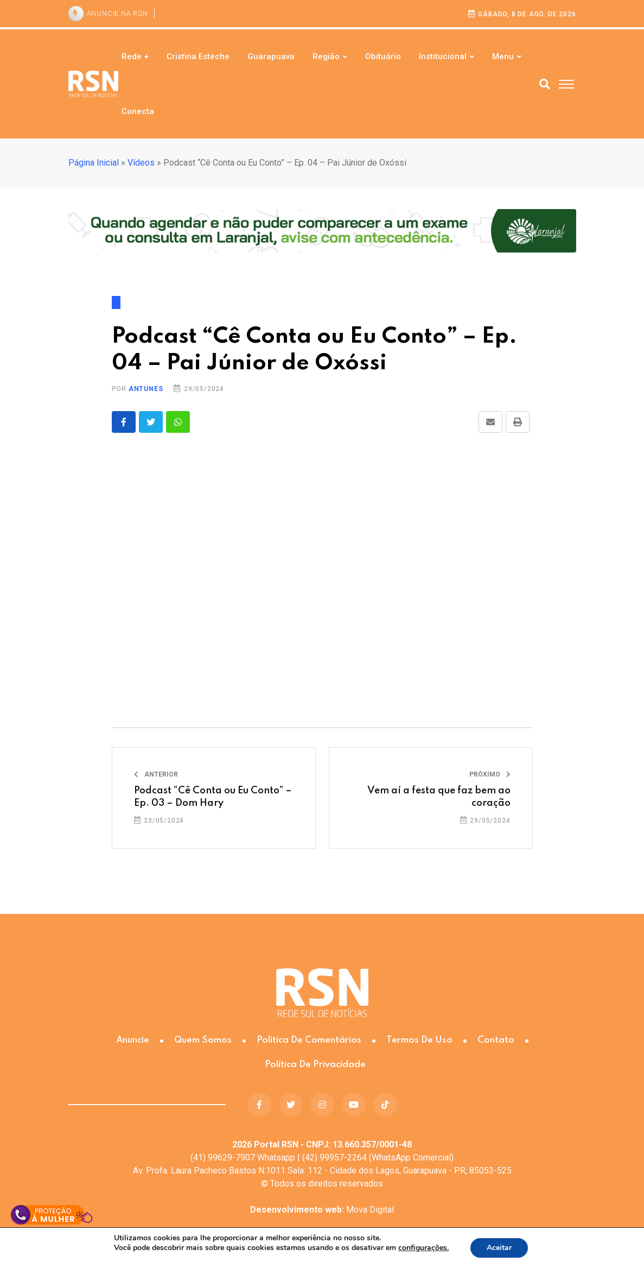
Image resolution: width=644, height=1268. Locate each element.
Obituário (383, 56)
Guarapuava (271, 56)
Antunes (146, 389)
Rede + (135, 56)
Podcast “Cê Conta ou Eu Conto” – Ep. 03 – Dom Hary (213, 797)
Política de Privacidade (315, 1064)
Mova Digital (322, 1209)
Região (326, 56)
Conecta (138, 111)
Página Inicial (93, 162)
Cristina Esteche (198, 56)
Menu (503, 56)
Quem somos (203, 1040)
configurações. (423, 1248)
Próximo (490, 774)
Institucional (443, 56)
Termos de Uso (419, 1040)
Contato (495, 1040)
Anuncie (132, 1040)
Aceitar (499, 1247)
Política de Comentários (309, 1040)
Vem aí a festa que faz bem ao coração (439, 797)
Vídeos (141, 162)
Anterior (156, 774)
